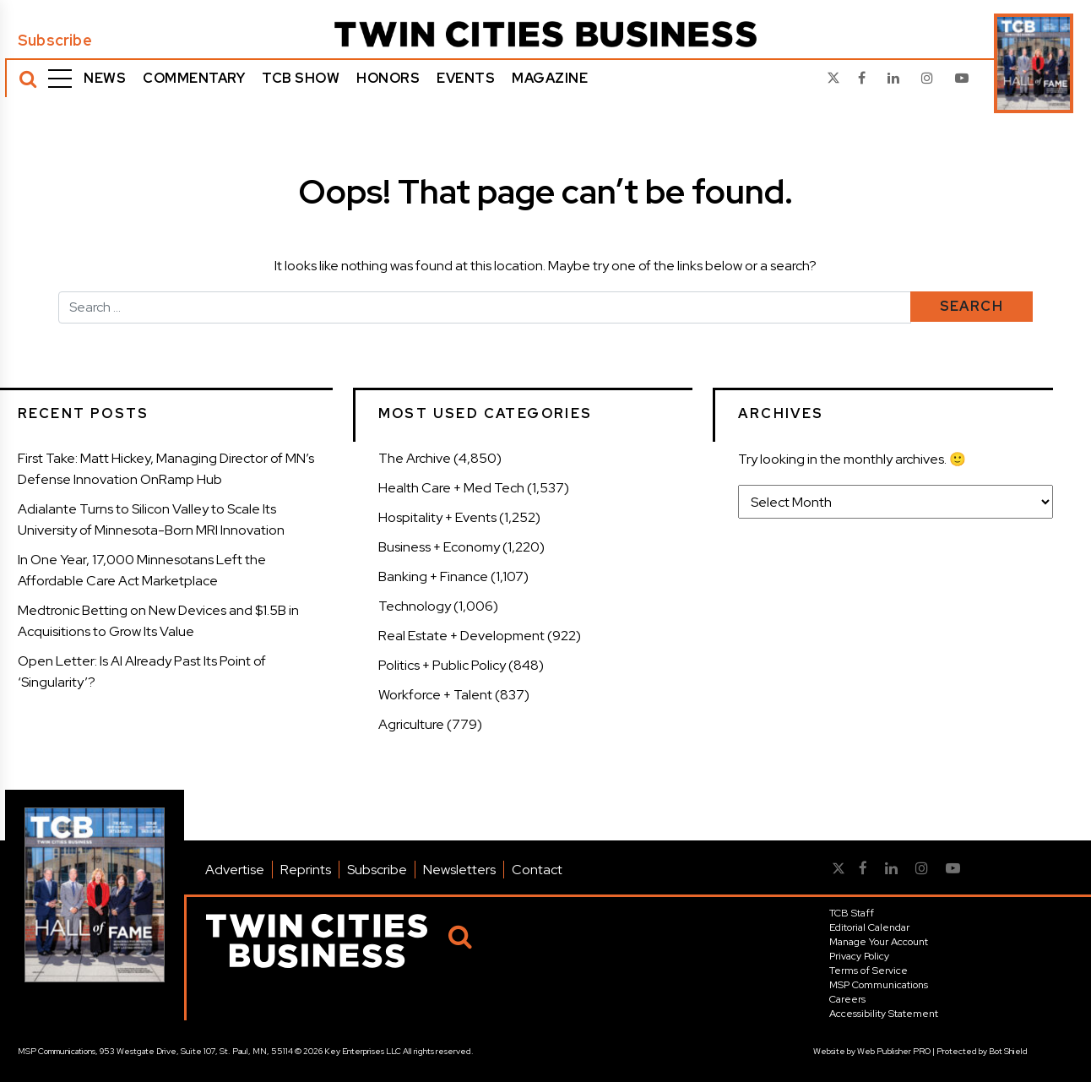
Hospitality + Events (437, 517)
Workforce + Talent (435, 695)
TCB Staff (851, 913)
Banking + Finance (433, 576)
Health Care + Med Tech (451, 488)
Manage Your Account (878, 942)
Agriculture (411, 724)
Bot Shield (1008, 1051)
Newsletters (459, 869)
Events (466, 78)
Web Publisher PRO (894, 1051)
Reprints (305, 869)
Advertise (234, 869)
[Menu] (60, 78)
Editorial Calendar (869, 927)
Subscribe (55, 40)
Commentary (194, 78)
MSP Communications (878, 985)
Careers (847, 999)
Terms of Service (868, 970)
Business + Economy (439, 547)
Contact (537, 869)
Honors (388, 78)
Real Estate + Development (461, 635)
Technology (414, 606)
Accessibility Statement (883, 1013)
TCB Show (300, 78)
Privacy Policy (859, 956)
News (105, 78)
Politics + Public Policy (442, 665)
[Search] (27, 78)
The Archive (414, 458)
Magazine (550, 78)
